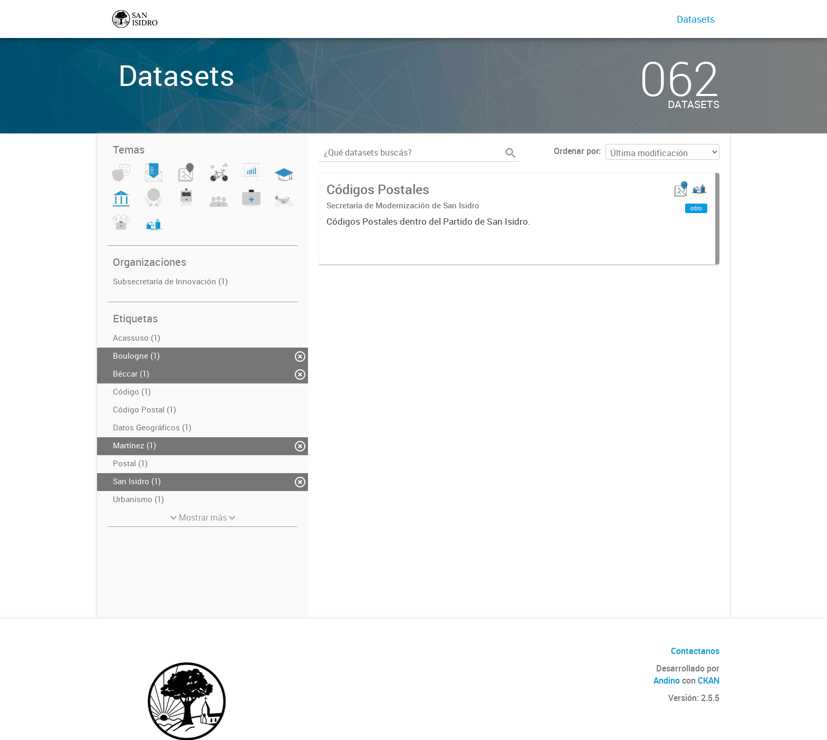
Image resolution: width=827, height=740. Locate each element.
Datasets (696, 19)
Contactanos (695, 651)
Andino (666, 680)
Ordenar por (576, 151)
